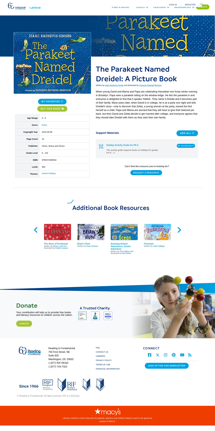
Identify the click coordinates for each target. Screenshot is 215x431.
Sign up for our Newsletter (166, 371)
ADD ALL (187, 139)
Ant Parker (126, 259)
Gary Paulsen (92, 252)
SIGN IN (173, 5)
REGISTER (190, 5)
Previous (36, 235)
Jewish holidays (49, 179)
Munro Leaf (58, 252)
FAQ (98, 353)
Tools (128, 14)
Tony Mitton (125, 257)
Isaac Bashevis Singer (114, 91)
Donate (24, 329)
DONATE (191, 14)
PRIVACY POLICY (104, 366)
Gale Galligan (159, 252)
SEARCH (202, 5)
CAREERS (100, 362)
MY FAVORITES (52, 107)
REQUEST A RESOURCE (146, 178)
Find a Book (109, 14)
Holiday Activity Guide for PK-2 (122, 151)
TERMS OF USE (104, 370)
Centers (148, 14)
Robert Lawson (61, 254)
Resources (171, 14)
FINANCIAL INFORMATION (108, 374)
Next (179, 235)
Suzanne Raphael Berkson (150, 91)
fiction (44, 130)
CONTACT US (103, 357)
